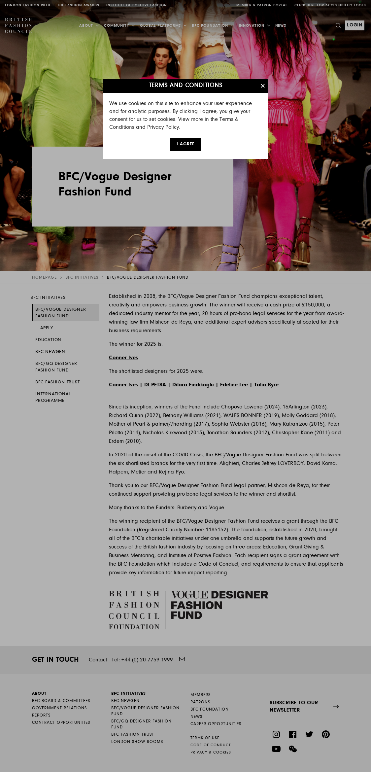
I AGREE (185, 144)
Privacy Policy (163, 127)
